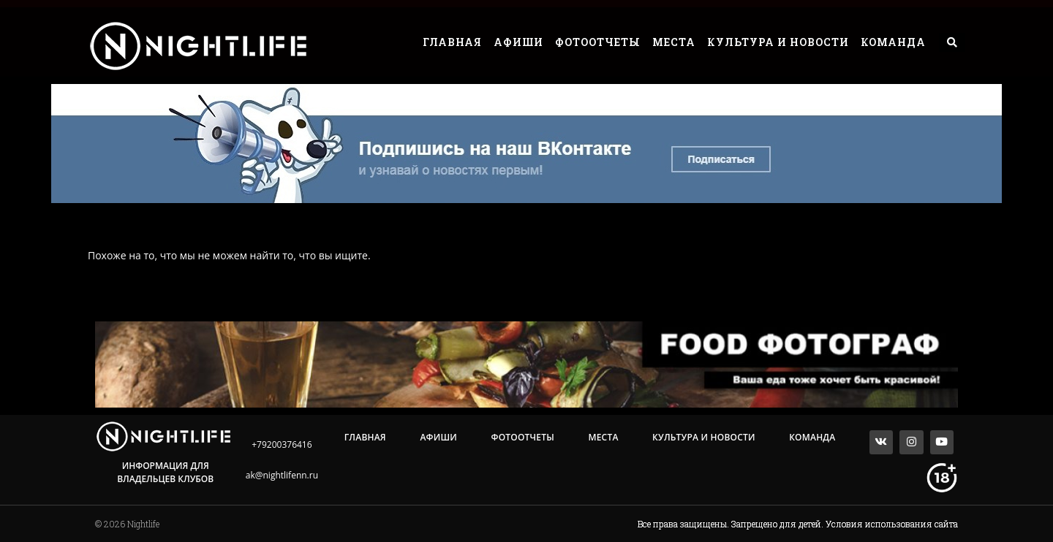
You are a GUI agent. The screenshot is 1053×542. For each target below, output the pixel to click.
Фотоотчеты (598, 42)
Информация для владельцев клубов (165, 472)
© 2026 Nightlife (127, 524)
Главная (452, 42)
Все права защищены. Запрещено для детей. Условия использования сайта (798, 524)
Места (673, 42)
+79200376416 (282, 444)
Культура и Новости (778, 42)
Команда (893, 42)
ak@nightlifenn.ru (282, 475)
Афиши (518, 42)
